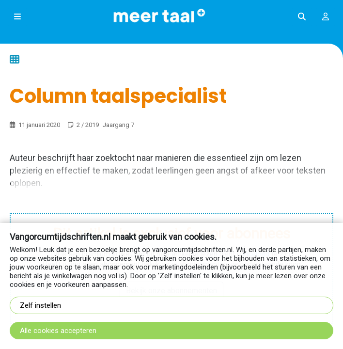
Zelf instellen (40, 305)
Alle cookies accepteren (58, 330)
